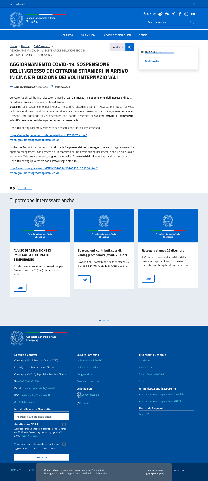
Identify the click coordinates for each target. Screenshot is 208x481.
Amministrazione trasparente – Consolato (161, 394)
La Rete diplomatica (87, 367)
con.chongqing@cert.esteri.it (35, 395)
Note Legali (33, 435)
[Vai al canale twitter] (172, 14)
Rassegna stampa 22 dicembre (163, 250)
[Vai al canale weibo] (159, 14)
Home (13, 46)
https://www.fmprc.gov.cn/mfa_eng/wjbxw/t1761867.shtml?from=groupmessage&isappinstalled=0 (48, 137)
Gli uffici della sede (24, 402)
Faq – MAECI (146, 414)
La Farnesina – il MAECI (89, 360)
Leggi (22, 287)
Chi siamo (144, 360)
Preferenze (156, 470)
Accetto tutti (155, 474)
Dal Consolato (42, 46)
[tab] (100, 320)
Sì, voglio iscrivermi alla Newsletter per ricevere (36, 444)
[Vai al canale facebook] (179, 14)
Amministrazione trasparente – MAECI (160, 401)
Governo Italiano (17, 4)
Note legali (16, 470)
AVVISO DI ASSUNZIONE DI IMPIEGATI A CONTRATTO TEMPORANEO (32, 255)
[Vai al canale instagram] (185, 14)
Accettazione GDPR (26, 424)
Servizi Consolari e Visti (151, 374)
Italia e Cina (145, 367)
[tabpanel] (40, 263)
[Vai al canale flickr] (192, 14)
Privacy (23, 435)
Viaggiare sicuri (84, 374)
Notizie (25, 46)
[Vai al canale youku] (166, 14)
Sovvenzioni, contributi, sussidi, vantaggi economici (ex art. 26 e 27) (102, 252)
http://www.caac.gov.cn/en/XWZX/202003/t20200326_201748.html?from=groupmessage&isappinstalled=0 (54, 170)
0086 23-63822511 (29, 381)
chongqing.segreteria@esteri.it (39, 388)
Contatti (143, 381)
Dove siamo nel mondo (89, 381)
